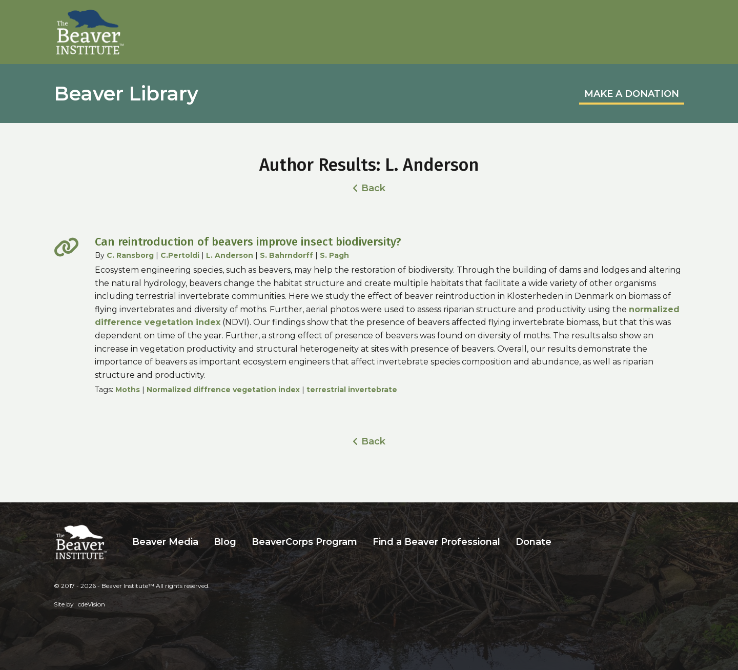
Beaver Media (165, 541)
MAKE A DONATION (631, 93)
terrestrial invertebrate (351, 389)
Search (567, 542)
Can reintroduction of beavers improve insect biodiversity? (248, 242)
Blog (225, 541)
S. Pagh (334, 255)
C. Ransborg (130, 255)
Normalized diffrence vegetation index (223, 389)
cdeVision (91, 604)
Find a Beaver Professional (436, 541)
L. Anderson (229, 255)
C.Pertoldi (179, 255)
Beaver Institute (90, 32)
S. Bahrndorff (286, 255)
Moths (127, 389)
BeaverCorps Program (304, 541)
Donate (533, 541)
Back (373, 188)
